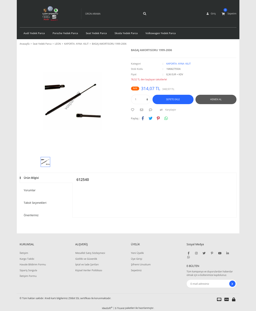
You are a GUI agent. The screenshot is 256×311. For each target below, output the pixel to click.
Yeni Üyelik (137, 253)
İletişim (24, 253)
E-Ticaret (120, 308)
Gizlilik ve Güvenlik (86, 258)
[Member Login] (211, 13)
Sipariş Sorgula (28, 270)
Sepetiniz (136, 270)
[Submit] (232, 284)
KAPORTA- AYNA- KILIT (178, 63)
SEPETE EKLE (173, 99)
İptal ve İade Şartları (87, 264)
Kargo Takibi (27, 258)
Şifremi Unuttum (141, 264)
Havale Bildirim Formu (33, 264)
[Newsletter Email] (211, 284)
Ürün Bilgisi (31, 178)
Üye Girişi (136, 258)
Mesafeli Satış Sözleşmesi (90, 253)
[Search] (109, 13)
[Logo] (44, 13)
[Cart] (229, 13)
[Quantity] (141, 99)
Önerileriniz (31, 215)
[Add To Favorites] (133, 109)
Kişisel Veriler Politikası (88, 270)
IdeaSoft (107, 308)
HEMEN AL (216, 99)
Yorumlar (30, 190)
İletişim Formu (28, 276)
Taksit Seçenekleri (35, 203)
